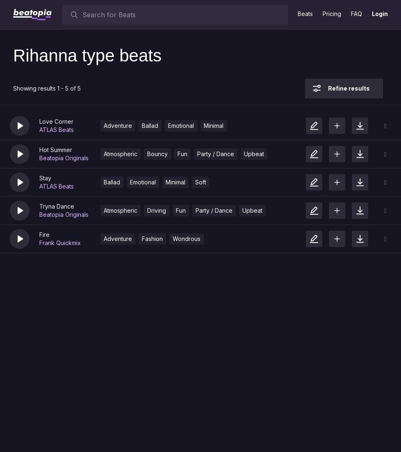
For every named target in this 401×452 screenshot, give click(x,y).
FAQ (356, 13)
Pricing (332, 13)
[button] (20, 126)
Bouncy (157, 153)
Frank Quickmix (60, 242)
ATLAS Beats (56, 129)
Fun (182, 153)
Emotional (181, 125)
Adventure (118, 125)
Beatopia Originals (64, 157)
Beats (305, 13)
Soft (200, 182)
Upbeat (254, 153)
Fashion (152, 238)
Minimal (213, 125)
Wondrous (186, 238)
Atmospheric (120, 153)
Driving (156, 210)
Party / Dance (215, 153)
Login (380, 13)
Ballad (150, 125)
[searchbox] (183, 15)
